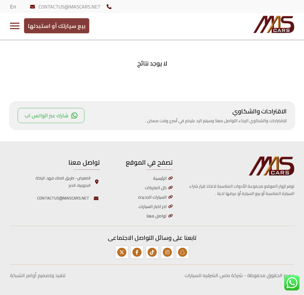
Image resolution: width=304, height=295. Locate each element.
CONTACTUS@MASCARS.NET (70, 6)
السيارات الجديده (152, 197)
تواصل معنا (156, 216)
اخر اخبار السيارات (152, 206)
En (13, 7)
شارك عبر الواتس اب (51, 115)
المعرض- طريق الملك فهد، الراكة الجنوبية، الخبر (68, 181)
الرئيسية (160, 178)
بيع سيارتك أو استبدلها (57, 24)
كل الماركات (156, 188)
